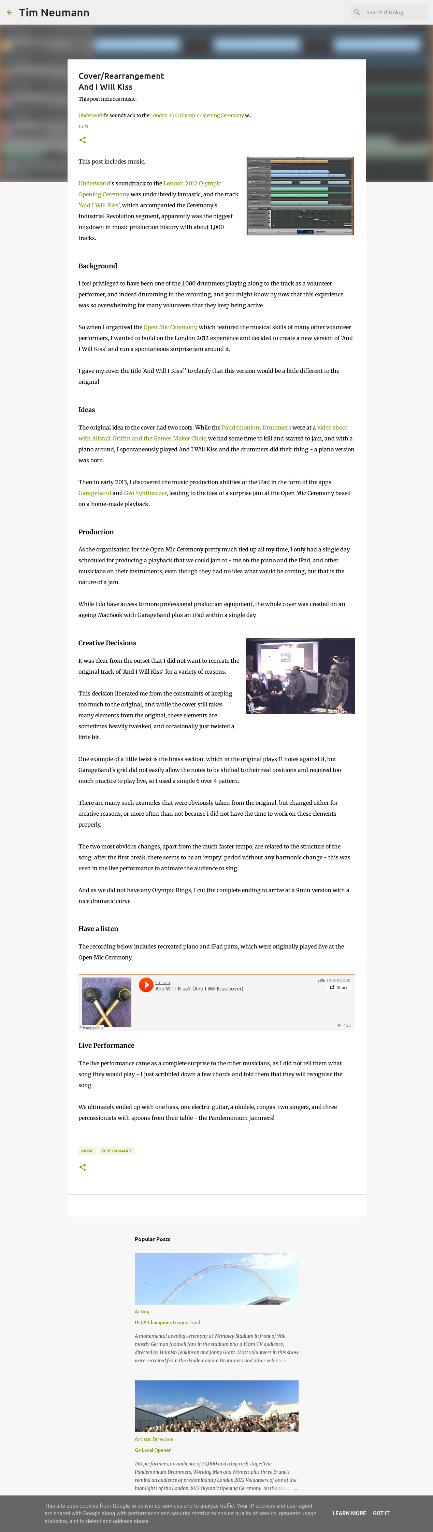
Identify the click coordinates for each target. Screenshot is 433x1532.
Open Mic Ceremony (170, 327)
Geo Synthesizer (145, 493)
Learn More (349, 1513)
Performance (117, 1151)
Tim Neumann (54, 12)
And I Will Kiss (99, 205)
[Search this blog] (392, 12)
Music (87, 1151)
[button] (82, 140)
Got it (381, 1513)
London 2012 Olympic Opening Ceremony (197, 115)
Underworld (91, 115)
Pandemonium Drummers (256, 427)
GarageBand (94, 493)
